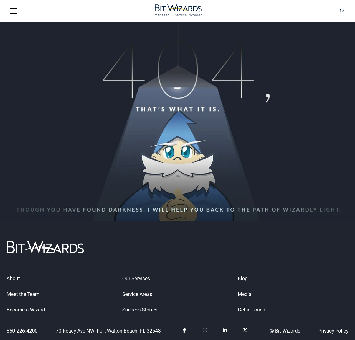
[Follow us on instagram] (205, 331)
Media (245, 294)
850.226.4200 (22, 330)
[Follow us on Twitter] (245, 331)
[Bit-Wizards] (178, 11)
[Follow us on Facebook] (185, 331)
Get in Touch (251, 310)
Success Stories (140, 310)
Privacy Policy (333, 330)
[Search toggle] (342, 11)
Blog (243, 278)
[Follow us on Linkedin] (225, 331)
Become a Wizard (26, 310)
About (13, 278)
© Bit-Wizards (285, 330)
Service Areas (137, 294)
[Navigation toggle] (13, 11)
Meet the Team (23, 294)
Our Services (136, 278)
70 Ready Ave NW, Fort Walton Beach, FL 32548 (108, 330)
